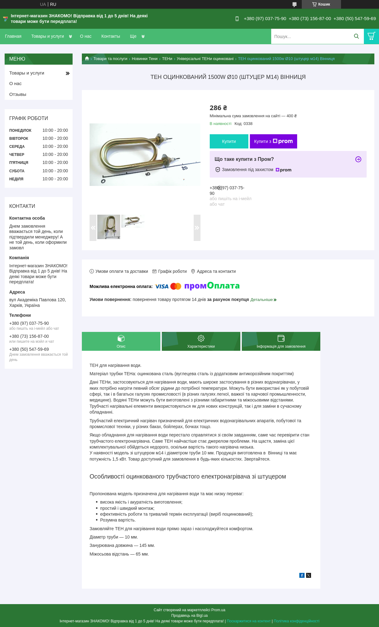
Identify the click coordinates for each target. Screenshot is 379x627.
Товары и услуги (47, 36)
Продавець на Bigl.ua (189, 615)
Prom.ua (218, 610)
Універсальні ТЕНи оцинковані (205, 58)
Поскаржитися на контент (249, 621)
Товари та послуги (110, 58)
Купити (229, 141)
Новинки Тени (145, 58)
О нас (85, 36)
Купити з (273, 141)
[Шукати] (356, 36)
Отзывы (17, 94)
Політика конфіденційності (296, 621)
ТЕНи (167, 58)
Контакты (110, 36)
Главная (13, 36)
